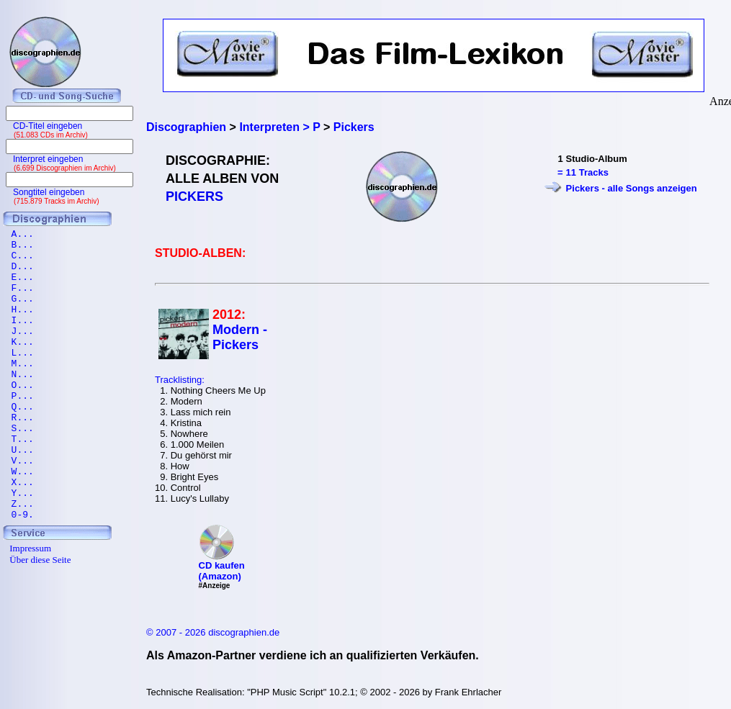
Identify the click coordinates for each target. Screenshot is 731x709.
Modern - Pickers (239, 337)
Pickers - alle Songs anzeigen (631, 188)
